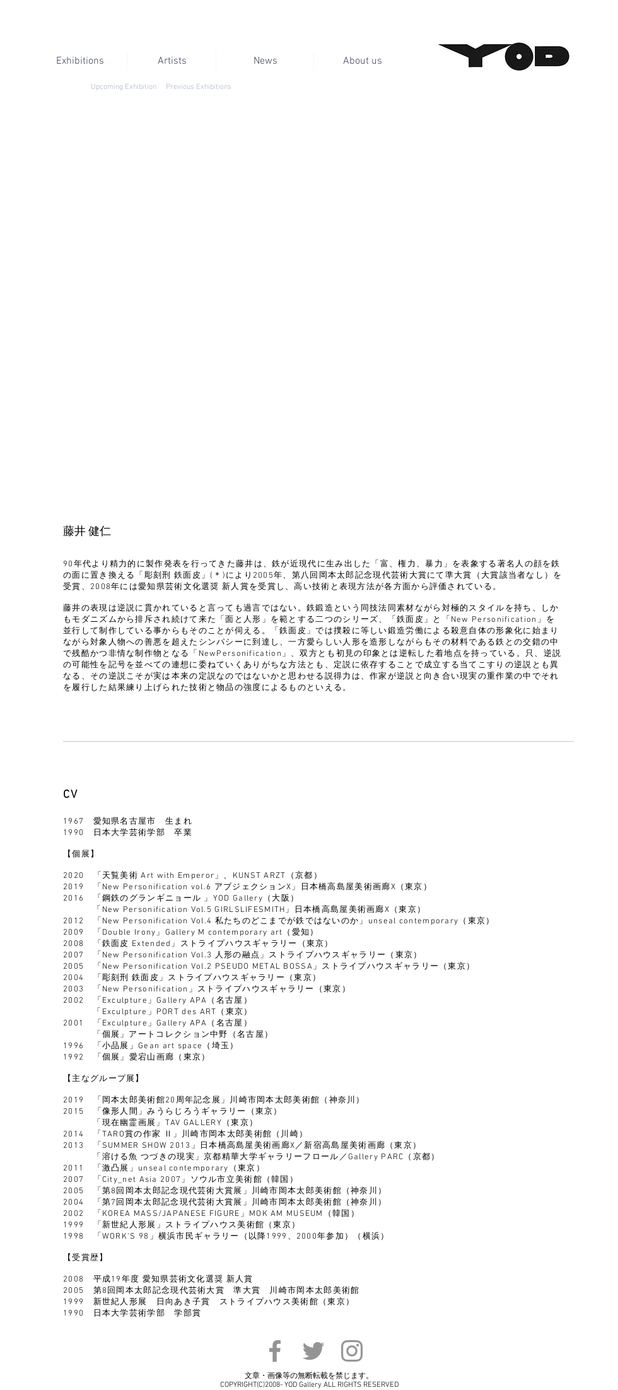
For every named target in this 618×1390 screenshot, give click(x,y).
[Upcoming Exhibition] (123, 87)
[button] (313, 316)
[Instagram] (351, 1350)
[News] (265, 61)
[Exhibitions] (79, 61)
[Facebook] (274, 1350)
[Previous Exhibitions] (198, 87)
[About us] (362, 61)
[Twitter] (313, 1350)
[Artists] (172, 61)
